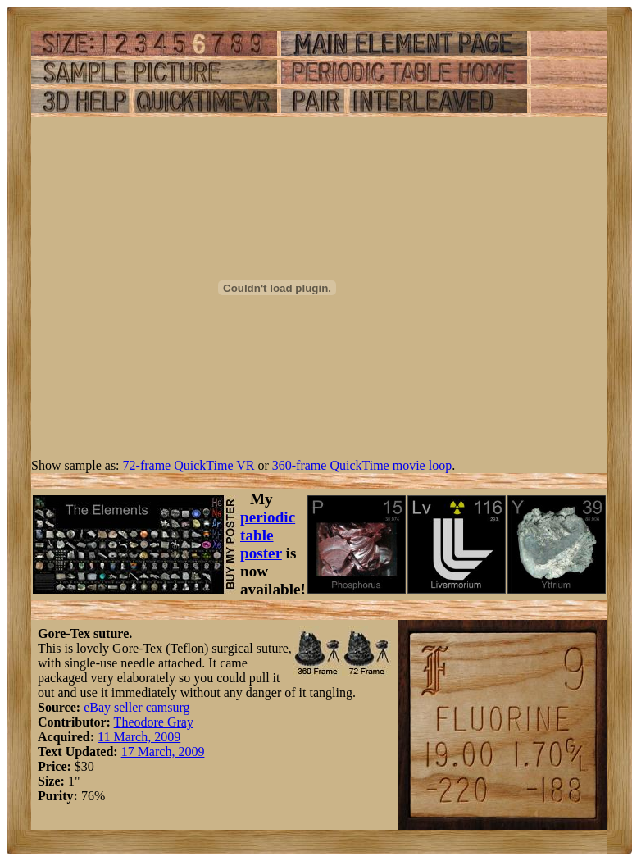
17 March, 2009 (163, 751)
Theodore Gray (153, 722)
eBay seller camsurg (136, 707)
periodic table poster (267, 535)
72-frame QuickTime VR (189, 465)
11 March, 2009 (139, 737)
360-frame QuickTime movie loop (362, 465)
